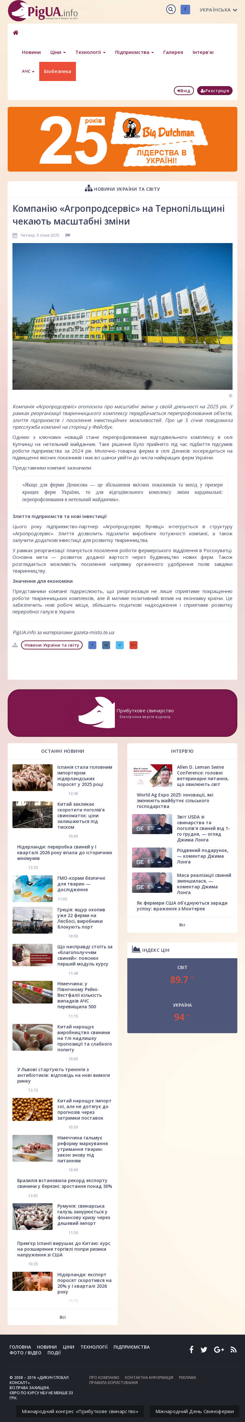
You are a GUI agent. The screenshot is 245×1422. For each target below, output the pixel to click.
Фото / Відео (25, 1353)
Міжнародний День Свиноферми (194, 1411)
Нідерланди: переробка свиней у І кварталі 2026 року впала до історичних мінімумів (64, 852)
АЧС (28, 71)
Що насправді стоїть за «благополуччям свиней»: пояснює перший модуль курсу (85, 955)
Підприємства (134, 52)
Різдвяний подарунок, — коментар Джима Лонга (202, 856)
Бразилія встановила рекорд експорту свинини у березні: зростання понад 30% (64, 1183)
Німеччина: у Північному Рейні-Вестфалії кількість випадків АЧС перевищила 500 (79, 995)
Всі (63, 1317)
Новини (31, 52)
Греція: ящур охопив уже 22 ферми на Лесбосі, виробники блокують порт (81, 918)
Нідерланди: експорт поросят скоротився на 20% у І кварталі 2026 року (84, 1283)
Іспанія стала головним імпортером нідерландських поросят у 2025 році (84, 775)
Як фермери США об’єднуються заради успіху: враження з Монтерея (182, 906)
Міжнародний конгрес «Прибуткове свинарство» (80, 1411)
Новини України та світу (122, 188)
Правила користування (113, 1382)
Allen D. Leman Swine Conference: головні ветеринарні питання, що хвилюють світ (203, 775)
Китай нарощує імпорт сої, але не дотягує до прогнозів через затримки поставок (84, 1109)
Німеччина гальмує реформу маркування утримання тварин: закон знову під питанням (82, 1149)
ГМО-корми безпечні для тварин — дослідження (81, 883)
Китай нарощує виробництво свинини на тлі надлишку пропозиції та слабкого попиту (84, 1038)
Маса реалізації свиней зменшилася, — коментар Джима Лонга (204, 883)
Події (54, 1353)
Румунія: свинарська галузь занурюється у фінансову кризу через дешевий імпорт (83, 1214)
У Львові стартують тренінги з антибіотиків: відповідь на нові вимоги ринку (63, 1075)
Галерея (173, 52)
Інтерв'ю (203, 52)
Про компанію (104, 1377)
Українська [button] (219, 9)
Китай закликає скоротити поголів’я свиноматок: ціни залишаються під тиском (81, 815)
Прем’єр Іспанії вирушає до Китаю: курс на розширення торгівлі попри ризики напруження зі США (63, 1249)
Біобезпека (57, 71)
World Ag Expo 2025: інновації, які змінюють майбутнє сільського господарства (175, 800)
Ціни (58, 52)
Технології (90, 52)
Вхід (183, 90)
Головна (20, 1347)
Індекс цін (150, 949)
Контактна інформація (149, 1377)
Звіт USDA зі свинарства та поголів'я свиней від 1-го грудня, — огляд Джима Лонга (203, 828)
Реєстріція (215, 90)
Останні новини (63, 751)
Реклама (187, 1377)
